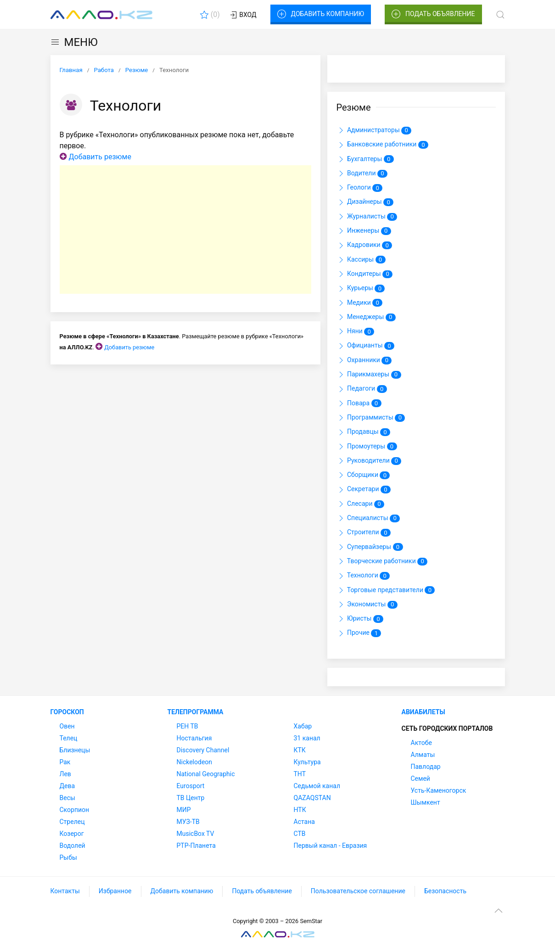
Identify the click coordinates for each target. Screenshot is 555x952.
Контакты (65, 891)
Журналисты (367, 216)
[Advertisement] (185, 229)
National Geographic (206, 774)
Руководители (369, 460)
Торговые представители (385, 590)
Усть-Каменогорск (438, 790)
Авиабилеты (423, 712)
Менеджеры (366, 317)
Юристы (359, 618)
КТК (300, 750)
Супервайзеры (369, 547)
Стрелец (72, 821)
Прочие (358, 633)
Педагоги (361, 389)
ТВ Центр (191, 797)
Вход (243, 15)
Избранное (115, 891)
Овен (67, 726)
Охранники (364, 360)
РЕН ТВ (187, 726)
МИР (184, 809)
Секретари (363, 489)
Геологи (359, 187)
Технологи (363, 576)
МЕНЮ (74, 42)
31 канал (307, 738)
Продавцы (363, 432)
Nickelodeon (195, 762)
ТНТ (300, 774)
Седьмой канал (317, 786)
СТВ (300, 833)
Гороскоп (67, 712)
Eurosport (191, 786)
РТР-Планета (196, 845)
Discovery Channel (203, 750)
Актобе (421, 742)
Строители (363, 533)
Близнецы (75, 750)
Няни (355, 331)
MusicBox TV (195, 833)
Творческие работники (382, 561)
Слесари (360, 504)
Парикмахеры (368, 374)
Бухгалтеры (365, 159)
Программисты (370, 417)
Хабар (303, 726)
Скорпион (75, 809)
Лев (65, 774)
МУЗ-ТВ (188, 821)
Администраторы (374, 130)
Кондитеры (364, 274)
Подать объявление (433, 14)
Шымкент (425, 802)
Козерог (72, 833)
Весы (67, 797)
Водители (361, 173)
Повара (358, 403)
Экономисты (367, 604)
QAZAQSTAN (312, 797)
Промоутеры (366, 446)
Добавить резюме (99, 156)
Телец (69, 738)
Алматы (423, 754)
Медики (359, 303)
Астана (304, 821)
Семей (420, 778)
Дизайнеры (365, 202)
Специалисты (368, 518)
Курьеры (360, 288)
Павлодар (426, 766)
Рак (65, 762)
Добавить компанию (320, 14)
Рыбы (68, 857)
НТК (300, 809)
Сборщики (363, 475)
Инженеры (363, 230)
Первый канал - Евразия (330, 845)
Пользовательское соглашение (358, 891)
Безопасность (445, 891)
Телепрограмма (196, 712)
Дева (67, 786)
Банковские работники (382, 145)
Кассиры (361, 259)
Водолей (72, 845)
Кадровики (364, 245)
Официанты (365, 346)
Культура (307, 762)
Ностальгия (194, 738)
